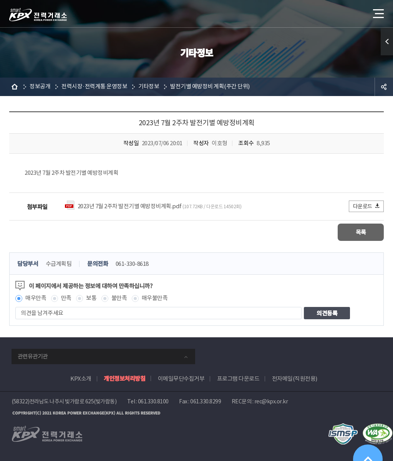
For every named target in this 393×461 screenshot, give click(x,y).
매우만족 (35, 298)
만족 (66, 298)
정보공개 (40, 86)
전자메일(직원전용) (294, 378)
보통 (91, 298)
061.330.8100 (153, 401)
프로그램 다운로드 (238, 378)
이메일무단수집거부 (181, 378)
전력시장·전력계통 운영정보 (94, 86)
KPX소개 (80, 378)
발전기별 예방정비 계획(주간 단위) (210, 86)
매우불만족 (155, 298)
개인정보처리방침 (124, 378)
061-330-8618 (132, 264)
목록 (361, 232)
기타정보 (148, 86)
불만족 (119, 298)
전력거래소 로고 (38, 15)
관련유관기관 (33, 356)
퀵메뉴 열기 (387, 41)
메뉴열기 (377, 11)
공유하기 (384, 87)
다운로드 (366, 206)
